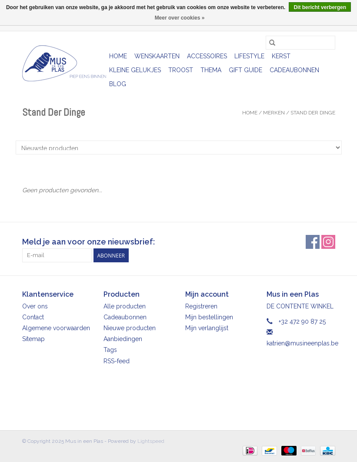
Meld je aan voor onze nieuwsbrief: (88, 241)
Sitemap (33, 338)
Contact (33, 317)
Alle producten (124, 306)
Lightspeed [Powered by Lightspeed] (150, 441)
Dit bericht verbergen (320, 7)
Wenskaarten (157, 56)
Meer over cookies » (180, 18)
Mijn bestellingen (209, 317)
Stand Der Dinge (312, 113)
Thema (210, 70)
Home (118, 56)
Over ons (35, 306)
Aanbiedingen (122, 338)
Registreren (201, 306)
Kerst (281, 56)
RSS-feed (116, 361)
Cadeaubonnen (294, 70)
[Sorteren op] (179, 147)
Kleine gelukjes (135, 70)
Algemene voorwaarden (56, 328)
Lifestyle (249, 56)
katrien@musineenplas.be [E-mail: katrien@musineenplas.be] (302, 343)
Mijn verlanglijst (206, 328)
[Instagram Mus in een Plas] (328, 242)
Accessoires (207, 56)
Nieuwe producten (129, 328)
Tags (110, 349)
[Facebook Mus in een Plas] (313, 242)
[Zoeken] (300, 43)
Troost (180, 70)
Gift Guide (245, 70)
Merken (274, 113)
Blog (117, 83)
